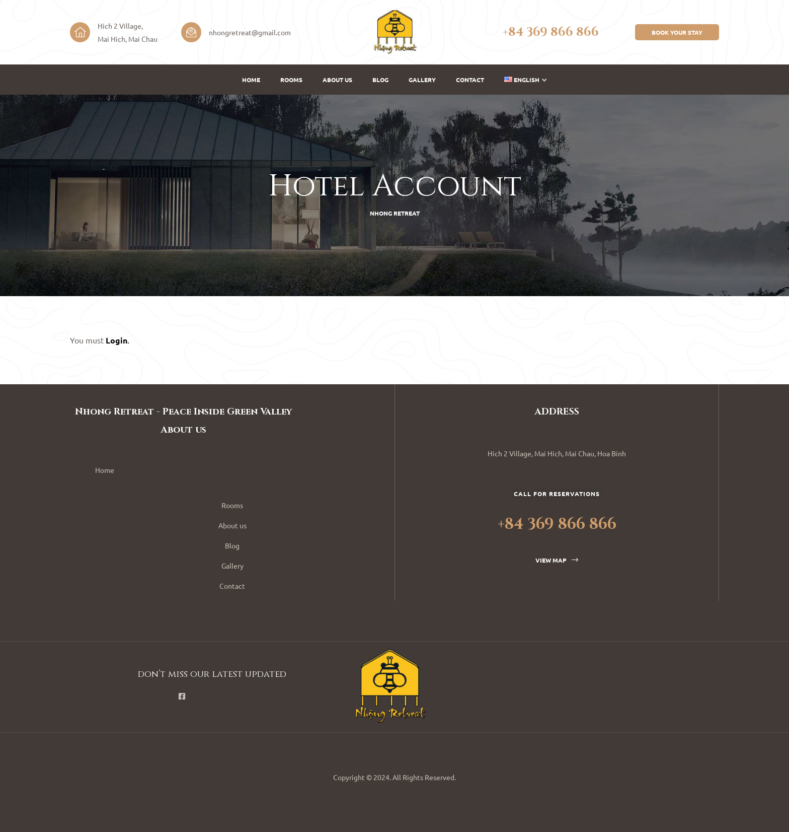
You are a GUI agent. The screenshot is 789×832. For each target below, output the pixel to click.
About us (337, 80)
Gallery (422, 80)
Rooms (291, 80)
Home (251, 80)
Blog (380, 80)
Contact (470, 80)
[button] (677, 32)
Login (116, 340)
